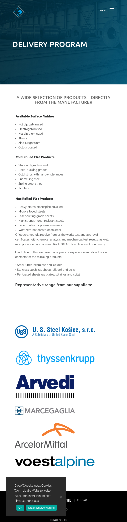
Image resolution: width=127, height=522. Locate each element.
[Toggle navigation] (107, 10)
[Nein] (61, 497)
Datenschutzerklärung (41, 507)
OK (20, 507)
